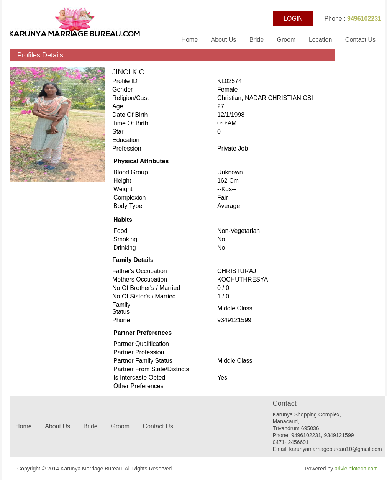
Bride (257, 39)
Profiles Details (40, 55)
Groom (286, 39)
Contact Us (360, 39)
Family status (121, 308)
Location (320, 39)
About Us (224, 39)
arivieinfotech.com (356, 468)
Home (190, 39)
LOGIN (293, 18)
